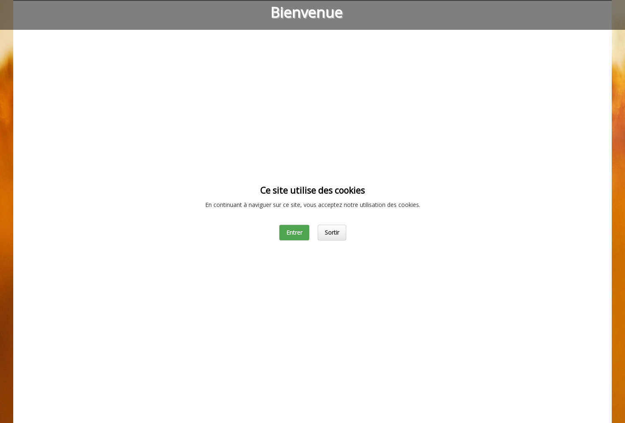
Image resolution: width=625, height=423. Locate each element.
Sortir (332, 232)
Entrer (294, 232)
